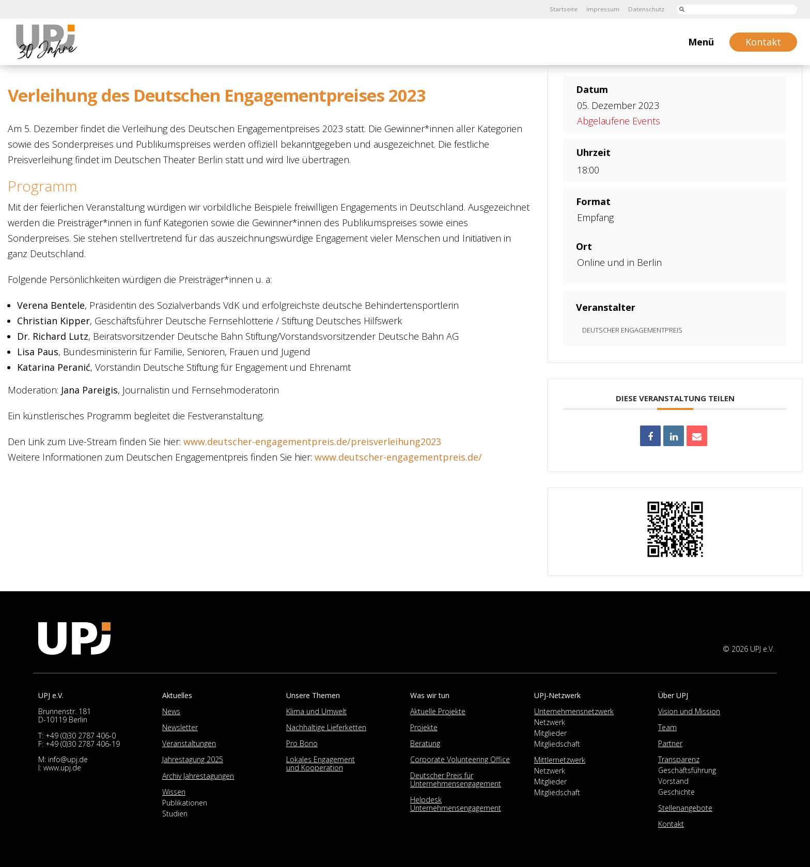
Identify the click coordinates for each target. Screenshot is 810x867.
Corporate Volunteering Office (460, 759)
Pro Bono (302, 743)
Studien (175, 813)
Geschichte (676, 792)
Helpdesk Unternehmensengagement (455, 804)
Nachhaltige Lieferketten (326, 727)
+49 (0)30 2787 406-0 (80, 735)
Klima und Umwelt (316, 711)
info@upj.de (68, 759)
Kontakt (671, 824)
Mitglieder (550, 733)
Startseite (562, 9)
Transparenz (678, 759)
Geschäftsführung (687, 770)
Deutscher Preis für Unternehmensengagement (455, 779)
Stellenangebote (685, 808)
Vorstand (673, 781)
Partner (670, 743)
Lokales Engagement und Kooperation (320, 763)
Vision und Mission (689, 711)
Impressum (601, 9)
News (171, 711)
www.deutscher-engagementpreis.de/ (398, 457)
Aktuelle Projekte (437, 711)
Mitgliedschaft (557, 744)
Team (667, 727)
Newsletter (180, 727)
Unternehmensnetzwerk (574, 711)
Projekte (424, 727)
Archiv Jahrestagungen (198, 776)
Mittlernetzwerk (559, 760)
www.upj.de (62, 768)
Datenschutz (646, 9)
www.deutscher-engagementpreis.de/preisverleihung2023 (312, 441)
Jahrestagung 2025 (192, 759)
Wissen (173, 792)
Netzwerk (549, 722)
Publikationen (184, 803)
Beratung (425, 743)
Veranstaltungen (189, 743)
